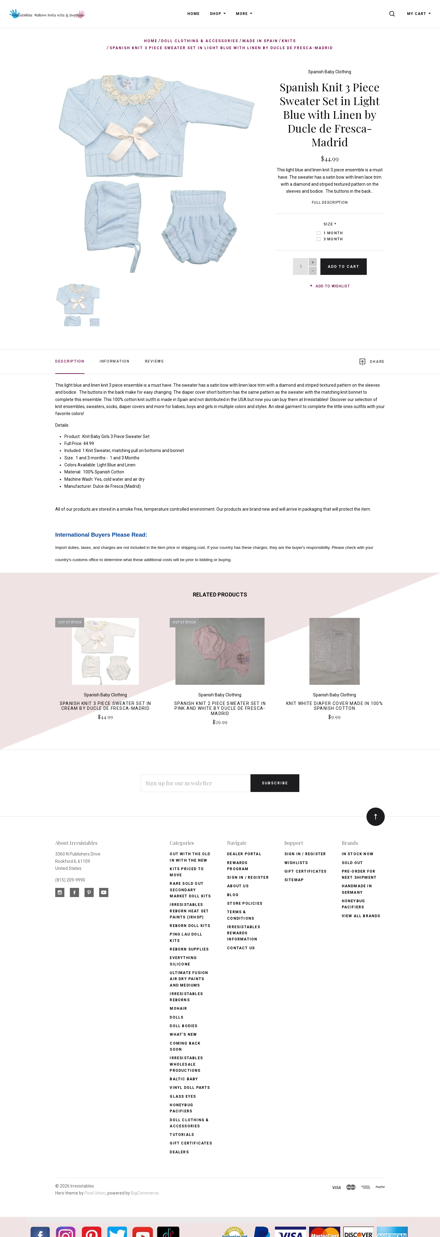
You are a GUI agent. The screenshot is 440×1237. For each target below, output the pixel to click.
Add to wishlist (330, 286)
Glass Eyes (183, 1096)
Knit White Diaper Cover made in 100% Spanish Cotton (334, 705)
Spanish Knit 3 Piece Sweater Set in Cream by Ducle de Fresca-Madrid (105, 705)
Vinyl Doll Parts (190, 1087)
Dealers (179, 1151)
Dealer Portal (244, 854)
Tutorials (182, 1134)
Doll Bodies (183, 1026)
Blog (233, 894)
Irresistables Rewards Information (243, 933)
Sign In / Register (248, 877)
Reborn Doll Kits (190, 925)
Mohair (178, 1008)
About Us (238, 886)
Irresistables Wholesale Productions (186, 1064)
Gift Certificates (191, 1143)
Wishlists (296, 862)
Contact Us (241, 947)
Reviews (154, 361)
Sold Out (352, 862)
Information (115, 361)
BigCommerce (145, 1192)
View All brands (361, 915)
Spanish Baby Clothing (329, 71)
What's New (183, 1034)
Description (70, 361)
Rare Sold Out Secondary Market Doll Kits (190, 889)
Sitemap (294, 880)
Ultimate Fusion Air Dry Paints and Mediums (189, 978)
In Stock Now (357, 854)
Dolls (176, 1017)
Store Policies (244, 903)
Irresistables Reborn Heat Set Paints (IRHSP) (189, 910)
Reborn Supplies (189, 949)
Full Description (330, 202)
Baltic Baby (184, 1079)
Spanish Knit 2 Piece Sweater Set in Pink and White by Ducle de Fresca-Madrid (220, 708)
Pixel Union (95, 1192)
